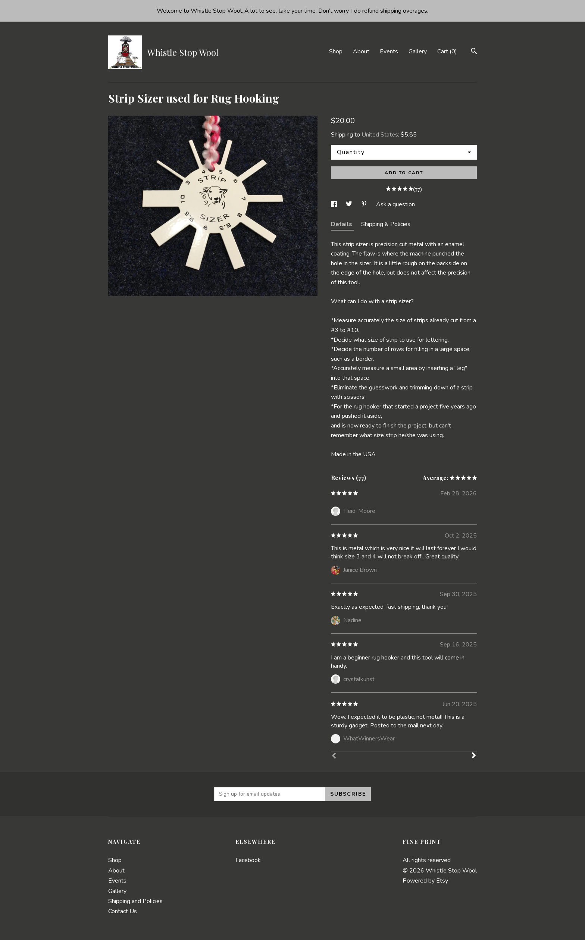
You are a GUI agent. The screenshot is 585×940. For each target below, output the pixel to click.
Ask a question (395, 204)
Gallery (418, 51)
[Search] (474, 52)
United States (380, 135)
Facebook (248, 860)
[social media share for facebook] (334, 204)
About (361, 51)
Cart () (447, 51)
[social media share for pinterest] (365, 204)
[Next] (474, 756)
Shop (335, 51)
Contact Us (122, 911)
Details (342, 224)
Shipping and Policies (135, 901)
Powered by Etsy (425, 881)
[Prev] (334, 756)
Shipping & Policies (385, 224)
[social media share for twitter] (350, 204)
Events (389, 51)
